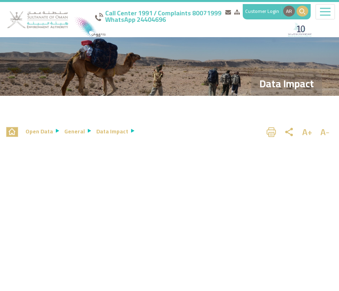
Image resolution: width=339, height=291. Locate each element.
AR (289, 11)
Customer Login (262, 11)
